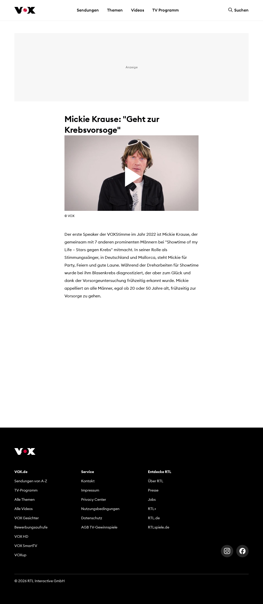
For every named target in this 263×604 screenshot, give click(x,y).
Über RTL (155, 481)
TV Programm (165, 10)
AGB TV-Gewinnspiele (99, 527)
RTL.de (154, 518)
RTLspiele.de (158, 527)
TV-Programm (25, 490)
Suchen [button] (238, 10)
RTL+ (152, 508)
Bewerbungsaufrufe (31, 527)
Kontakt (88, 481)
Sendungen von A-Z (30, 481)
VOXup (20, 555)
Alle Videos (23, 508)
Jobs (152, 499)
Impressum (90, 490)
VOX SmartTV (25, 545)
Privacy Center (93, 499)
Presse (153, 490)
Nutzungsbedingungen (100, 508)
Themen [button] (115, 10)
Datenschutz (91, 518)
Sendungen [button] (88, 10)
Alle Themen (24, 499)
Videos (137, 10)
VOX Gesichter (26, 518)
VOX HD (21, 536)
